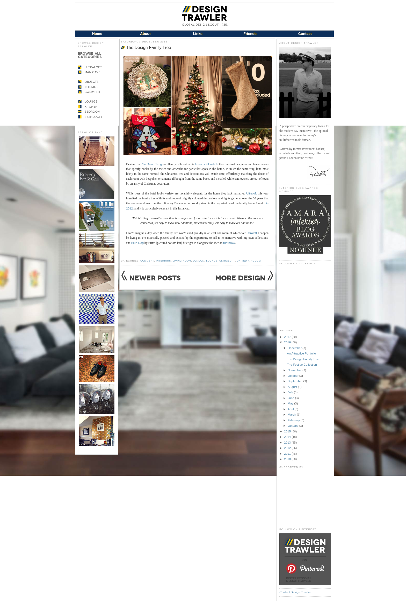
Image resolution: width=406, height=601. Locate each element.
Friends (250, 34)
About (145, 34)
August (293, 386)
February (294, 420)
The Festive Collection (302, 364)
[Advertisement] (305, 497)
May (291, 403)
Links (197, 34)
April (291, 409)
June (291, 398)
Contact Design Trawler (295, 592)
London (198, 260)
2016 (288, 342)
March (292, 414)
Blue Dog (137, 242)
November (295, 370)
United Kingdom (249, 260)
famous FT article (206, 164)
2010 (288, 459)
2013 (288, 442)
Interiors (163, 260)
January (293, 425)
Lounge (212, 260)
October (293, 375)
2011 (288, 453)
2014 (288, 436)
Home (97, 34)
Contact (305, 34)
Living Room (182, 260)
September (295, 381)
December (295, 348)
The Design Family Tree (148, 47)
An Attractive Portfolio (301, 353)
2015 (288, 431)
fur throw (229, 242)
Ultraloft (251, 193)
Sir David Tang (152, 164)
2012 (288, 448)
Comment (147, 260)
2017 (288, 336)
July (291, 392)
